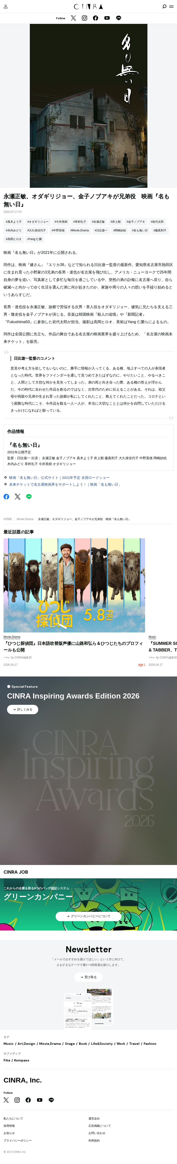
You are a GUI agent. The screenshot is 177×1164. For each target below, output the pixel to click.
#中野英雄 (58, 230)
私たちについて (13, 1118)
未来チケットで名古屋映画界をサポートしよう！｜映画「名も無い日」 (65, 484)
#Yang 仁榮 (34, 239)
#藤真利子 (160, 230)
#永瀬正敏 (98, 221)
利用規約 (94, 1140)
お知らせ (9, 1133)
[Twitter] (73, 18)
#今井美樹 (60, 221)
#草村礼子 (79, 221)
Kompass (21, 1060)
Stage (70, 1043)
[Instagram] (84, 18)
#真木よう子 (14, 221)
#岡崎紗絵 (119, 230)
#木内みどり (14, 230)
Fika (7, 1060)
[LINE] (118, 18)
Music (9, 1043)
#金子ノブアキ (136, 221)
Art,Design (26, 1043)
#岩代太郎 (157, 221)
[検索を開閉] (164, 6)
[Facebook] (95, 18)
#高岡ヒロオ (14, 239)
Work (121, 1043)
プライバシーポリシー (18, 1140)
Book (83, 1043)
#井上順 (116, 221)
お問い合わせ (96, 1133)
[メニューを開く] (171, 6)
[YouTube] (107, 18)
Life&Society (102, 1043)
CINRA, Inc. (23, 1080)
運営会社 (94, 1118)
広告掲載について (99, 1125)
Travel (134, 1043)
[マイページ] (5, 6)
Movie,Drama (25, 519)
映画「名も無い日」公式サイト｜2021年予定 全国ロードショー (59, 478)
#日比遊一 (101, 230)
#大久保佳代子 (36, 230)
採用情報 (9, 1125)
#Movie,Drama (79, 230)
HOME (8, 519)
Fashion (150, 1043)
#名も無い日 (140, 230)
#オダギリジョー (38, 221)
